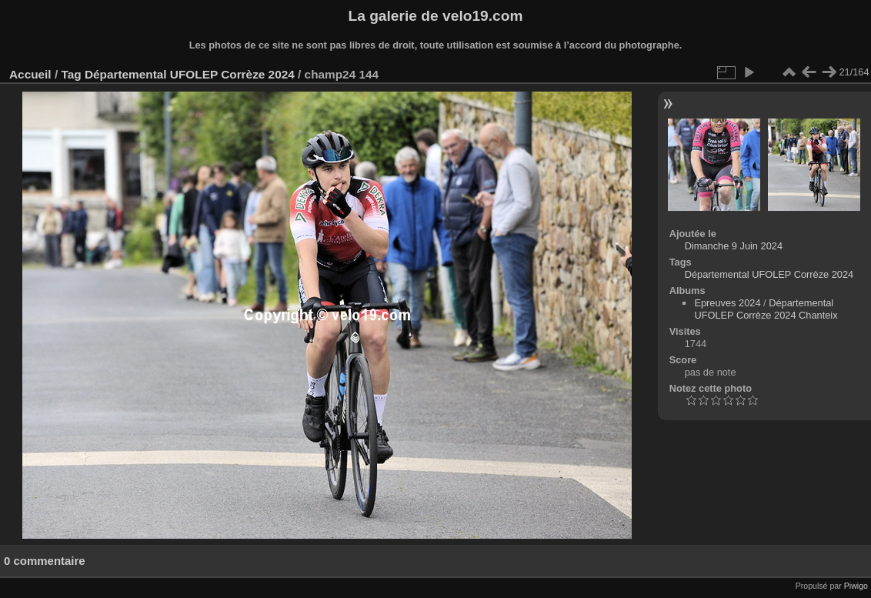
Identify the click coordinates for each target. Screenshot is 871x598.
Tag (71, 74)
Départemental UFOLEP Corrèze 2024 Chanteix (765, 309)
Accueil (30, 74)
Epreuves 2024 (727, 303)
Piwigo (856, 585)
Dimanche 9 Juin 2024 (734, 246)
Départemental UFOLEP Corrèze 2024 (190, 74)
